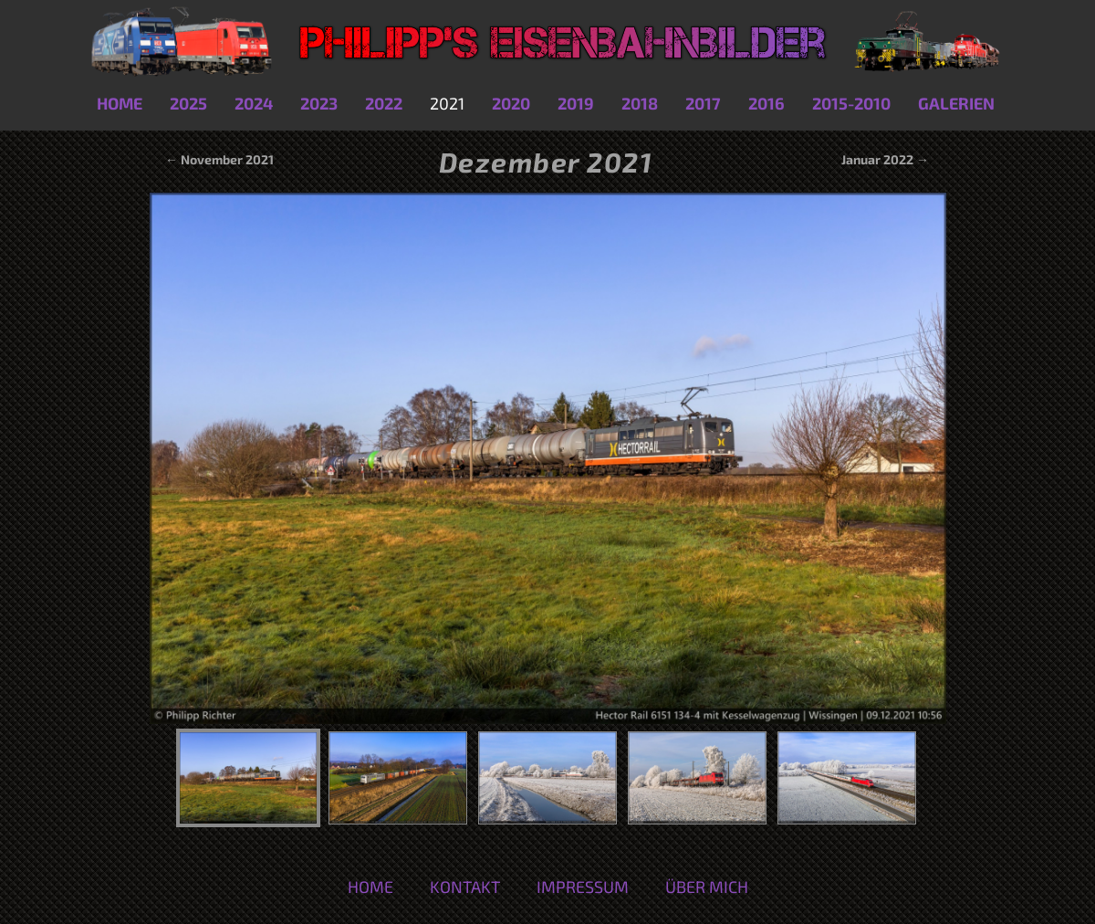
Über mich (706, 887)
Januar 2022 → (885, 159)
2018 (639, 103)
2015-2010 (851, 103)
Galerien (956, 103)
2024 (254, 103)
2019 (576, 103)
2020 (511, 103)
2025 (188, 103)
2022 (383, 103)
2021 (447, 103)
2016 (766, 103)
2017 (703, 103)
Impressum (583, 887)
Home (119, 103)
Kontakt (465, 887)
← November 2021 (218, 159)
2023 (319, 103)
